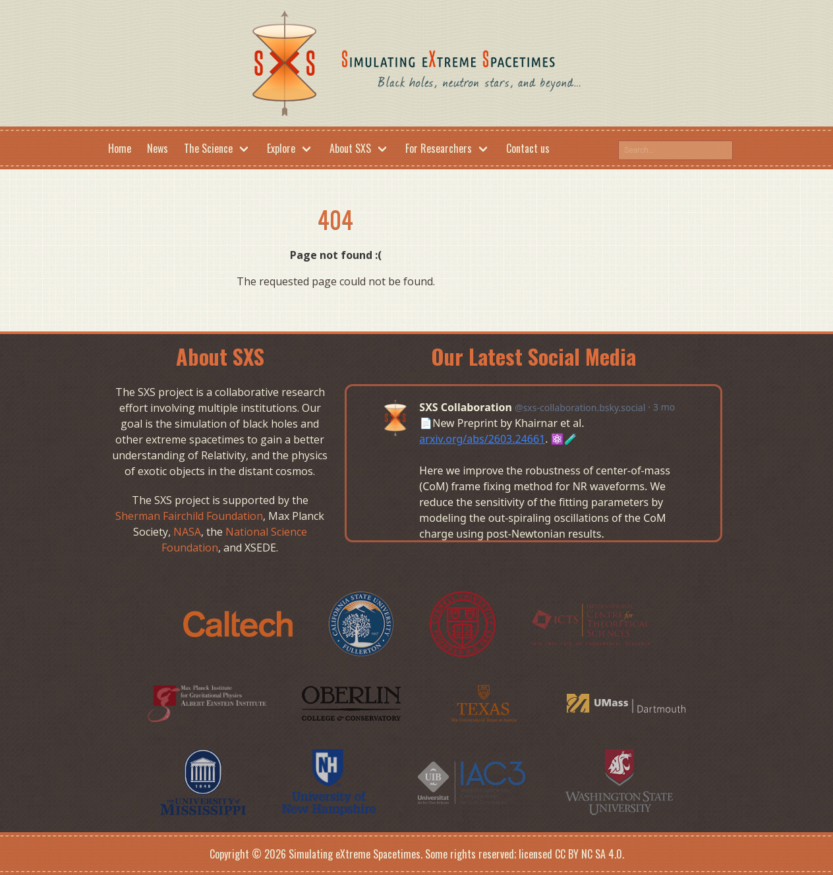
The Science (208, 148)
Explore (281, 148)
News (157, 148)
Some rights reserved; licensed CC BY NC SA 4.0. (524, 854)
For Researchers (438, 148)
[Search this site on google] (675, 150)
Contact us (528, 148)
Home (119, 148)
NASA (187, 531)
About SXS (350, 148)
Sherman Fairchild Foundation (189, 516)
